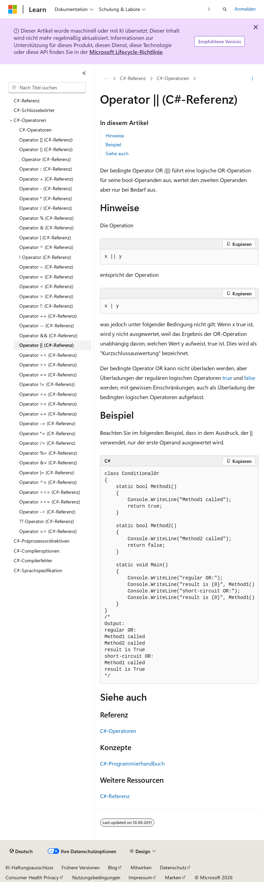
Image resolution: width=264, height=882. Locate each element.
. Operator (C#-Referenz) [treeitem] (45, 159)
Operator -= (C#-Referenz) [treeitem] (47, 423)
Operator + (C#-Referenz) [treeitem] (46, 179)
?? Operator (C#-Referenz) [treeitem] (46, 521)
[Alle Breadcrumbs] (106, 78)
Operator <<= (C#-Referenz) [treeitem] (49, 492)
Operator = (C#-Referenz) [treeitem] (46, 276)
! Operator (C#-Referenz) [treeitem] (45, 257)
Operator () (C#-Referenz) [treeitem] (46, 149)
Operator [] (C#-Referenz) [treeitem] (46, 139)
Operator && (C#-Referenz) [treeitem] (48, 335)
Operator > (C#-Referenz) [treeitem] (46, 296)
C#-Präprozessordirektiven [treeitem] (41, 541)
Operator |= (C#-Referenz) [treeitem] (46, 472)
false (249, 377)
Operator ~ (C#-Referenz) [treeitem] (46, 266)
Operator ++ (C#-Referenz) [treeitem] (48, 316)
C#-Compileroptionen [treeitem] (36, 550)
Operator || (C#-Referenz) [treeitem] (46, 345)
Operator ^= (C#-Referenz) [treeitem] (48, 482)
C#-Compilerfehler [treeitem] (33, 560)
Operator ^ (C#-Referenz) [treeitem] (46, 247)
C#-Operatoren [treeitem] (35, 129)
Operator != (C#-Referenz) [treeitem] (47, 384)
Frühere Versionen (81, 867)
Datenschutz (173, 867)
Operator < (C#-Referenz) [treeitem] (46, 286)
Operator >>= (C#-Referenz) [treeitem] (49, 501)
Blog (112, 867)
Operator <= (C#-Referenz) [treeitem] (48, 394)
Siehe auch (117, 153)
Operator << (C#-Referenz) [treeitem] (48, 355)
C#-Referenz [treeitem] (27, 100)
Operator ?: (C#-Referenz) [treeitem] (46, 306)
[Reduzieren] (84, 73)
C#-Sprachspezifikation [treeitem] (38, 570)
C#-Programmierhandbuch (132, 763)
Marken (173, 877)
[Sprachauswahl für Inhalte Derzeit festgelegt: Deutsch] (21, 851)
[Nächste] (209, 9)
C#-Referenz (133, 78)
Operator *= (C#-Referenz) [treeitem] (47, 433)
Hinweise (115, 135)
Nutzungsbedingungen (96, 877)
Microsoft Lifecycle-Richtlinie (126, 51)
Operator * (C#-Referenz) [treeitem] (45, 198)
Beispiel (113, 144)
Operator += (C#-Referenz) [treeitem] (48, 413)
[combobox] (47, 87)
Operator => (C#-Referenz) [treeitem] (48, 531)
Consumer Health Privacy (32, 877)
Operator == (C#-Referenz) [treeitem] (48, 374)
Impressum (140, 877)
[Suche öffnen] (225, 9)
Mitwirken (141, 867)
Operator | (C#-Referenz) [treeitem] (45, 237)
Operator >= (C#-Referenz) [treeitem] (48, 403)
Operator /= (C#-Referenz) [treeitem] (47, 443)
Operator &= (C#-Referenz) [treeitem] (48, 462)
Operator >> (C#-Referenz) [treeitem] (48, 364)
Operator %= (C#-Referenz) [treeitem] (48, 453)
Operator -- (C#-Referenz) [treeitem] (46, 325)
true (227, 377)
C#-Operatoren (173, 78)
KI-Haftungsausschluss (29, 867)
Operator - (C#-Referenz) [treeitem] (45, 188)
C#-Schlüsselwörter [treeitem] (34, 110)
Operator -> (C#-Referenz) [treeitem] (47, 511)
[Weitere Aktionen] (252, 78)
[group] (179, 575)
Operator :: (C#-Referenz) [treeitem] (45, 169)
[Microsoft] (12, 9)
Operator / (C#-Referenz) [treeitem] (45, 208)
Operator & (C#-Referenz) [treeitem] (46, 227)
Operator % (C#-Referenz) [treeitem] (46, 218)
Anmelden (245, 8)
